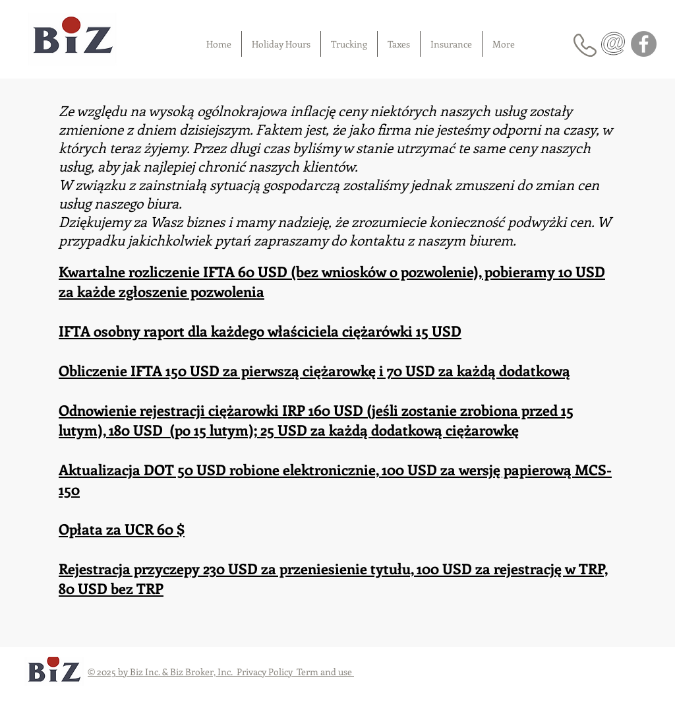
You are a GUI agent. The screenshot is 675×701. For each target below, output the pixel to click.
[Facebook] (644, 44)
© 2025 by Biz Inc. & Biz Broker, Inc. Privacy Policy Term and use (221, 671)
